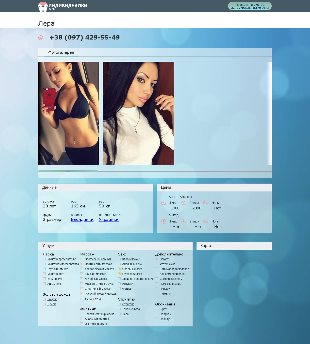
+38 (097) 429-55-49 (79, 37)
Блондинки (82, 219)
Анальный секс (132, 264)
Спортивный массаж (98, 288)
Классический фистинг (99, 314)
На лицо (165, 318)
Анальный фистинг (97, 318)
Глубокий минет (57, 268)
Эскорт (164, 259)
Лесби (126, 314)
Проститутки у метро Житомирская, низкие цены (250, 6)
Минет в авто (55, 273)
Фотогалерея (61, 52)
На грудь (165, 314)
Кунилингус (54, 278)
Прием (51, 304)
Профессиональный (98, 259)
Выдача (52, 299)
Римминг (165, 293)
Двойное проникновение (138, 278)
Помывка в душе (170, 283)
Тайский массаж (95, 273)
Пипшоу (165, 288)
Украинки (109, 219)
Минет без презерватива (63, 264)
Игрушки (127, 283)
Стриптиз (128, 304)
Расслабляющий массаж (100, 293)
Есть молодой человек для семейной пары (174, 271)
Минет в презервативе (61, 259)
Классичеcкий (131, 259)
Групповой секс (132, 273)
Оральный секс (132, 268)
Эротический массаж (98, 264)
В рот (163, 309)
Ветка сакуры (93, 298)
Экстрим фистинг (96, 323)
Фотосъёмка (168, 264)
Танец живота (131, 309)
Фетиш (126, 288)
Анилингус (54, 283)
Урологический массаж (99, 268)
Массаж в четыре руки (99, 283)
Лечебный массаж (96, 278)
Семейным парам (171, 278)
